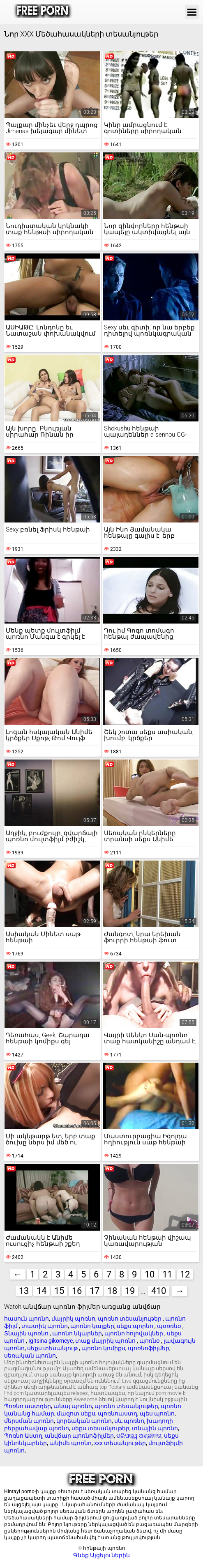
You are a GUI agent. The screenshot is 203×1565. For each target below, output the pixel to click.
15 (59, 1291)
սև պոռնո (129, 1421)
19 (130, 1291)
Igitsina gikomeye (50, 1340)
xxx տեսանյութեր (120, 1443)
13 (24, 1291)
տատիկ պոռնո (44, 1326)
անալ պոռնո (72, 1406)
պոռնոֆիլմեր (148, 1348)
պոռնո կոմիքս (103, 1348)
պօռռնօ (169, 1326)
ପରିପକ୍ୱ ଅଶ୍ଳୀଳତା (138, 1435)
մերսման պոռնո (29, 1421)
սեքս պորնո (136, 1326)
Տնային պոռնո (27, 1333)
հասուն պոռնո (26, 1318)
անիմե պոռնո (70, 1443)
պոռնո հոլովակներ (134, 1333)
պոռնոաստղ (117, 1413)
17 (94, 1291)
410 (158, 1291)
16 (77, 1291)
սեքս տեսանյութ (53, 1348)
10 (150, 1274)
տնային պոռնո (155, 1428)
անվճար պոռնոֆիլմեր (79, 1435)
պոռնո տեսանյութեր (130, 1318)
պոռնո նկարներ (77, 1333)
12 (185, 1274)
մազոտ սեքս (76, 1413)
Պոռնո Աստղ (23, 1435)
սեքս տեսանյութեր (100, 1428)
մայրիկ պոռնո (73, 1318)
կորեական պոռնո (84, 1421)
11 (167, 1274)
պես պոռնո (157, 1413)
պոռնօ (150, 1340)
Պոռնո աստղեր (27, 1406)
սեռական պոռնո (30, 1355)
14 (41, 1291)
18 (112, 1291)
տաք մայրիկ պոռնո (106, 1340)
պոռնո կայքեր (92, 1326)
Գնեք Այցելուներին (101, 1555)
